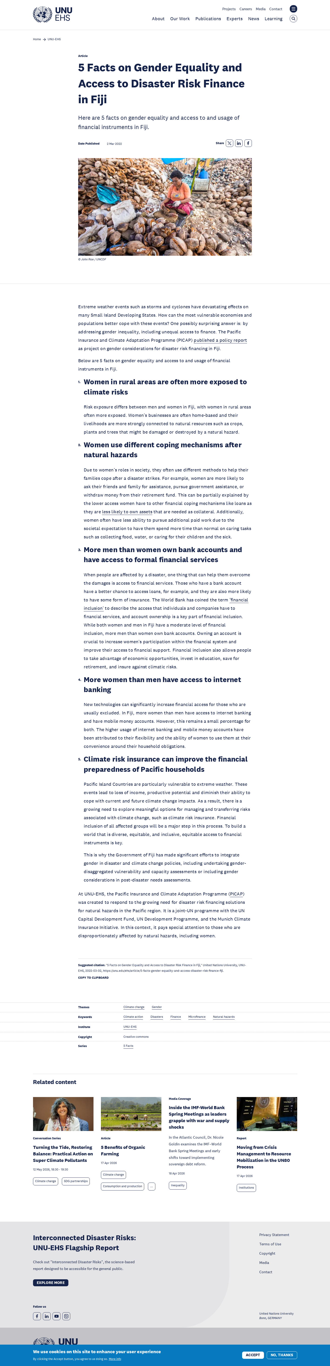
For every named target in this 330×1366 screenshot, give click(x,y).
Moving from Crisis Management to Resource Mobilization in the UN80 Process (264, 1157)
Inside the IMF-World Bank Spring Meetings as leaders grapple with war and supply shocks (199, 1117)
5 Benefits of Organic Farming (123, 1150)
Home (37, 39)
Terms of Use (270, 1244)
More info (115, 1361)
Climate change (45, 1181)
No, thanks (282, 1357)
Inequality (178, 1185)
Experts (235, 18)
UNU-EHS (54, 39)
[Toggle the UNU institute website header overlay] (293, 9)
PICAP (236, 894)
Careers (246, 9)
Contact (275, 9)
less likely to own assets (127, 511)
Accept (253, 1357)
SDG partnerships (76, 1181)
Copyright (267, 1253)
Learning (273, 18)
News (253, 18)
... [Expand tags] (151, 1186)
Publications (208, 18)
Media (261, 9)
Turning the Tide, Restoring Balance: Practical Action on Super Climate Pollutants (63, 1153)
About (158, 18)
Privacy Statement (274, 1234)
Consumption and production (122, 1186)
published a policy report (220, 340)
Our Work (180, 18)
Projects (229, 9)
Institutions (246, 1188)
